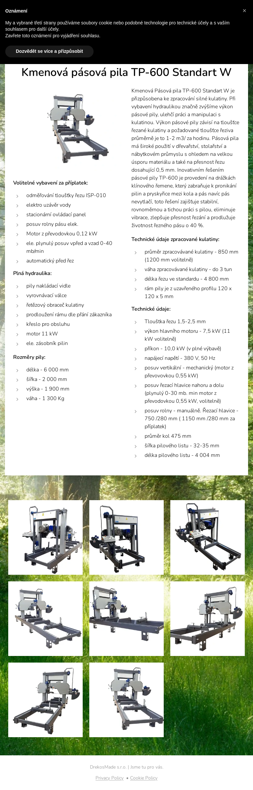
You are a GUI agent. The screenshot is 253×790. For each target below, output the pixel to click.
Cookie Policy (143, 778)
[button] (244, 10)
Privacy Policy (110, 778)
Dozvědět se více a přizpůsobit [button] (49, 51)
